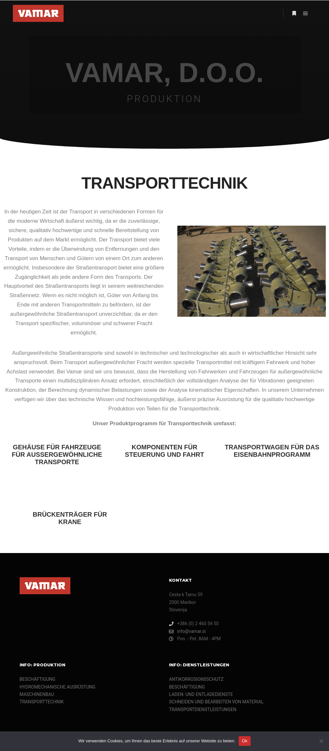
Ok (244, 740)
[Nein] (321, 741)
